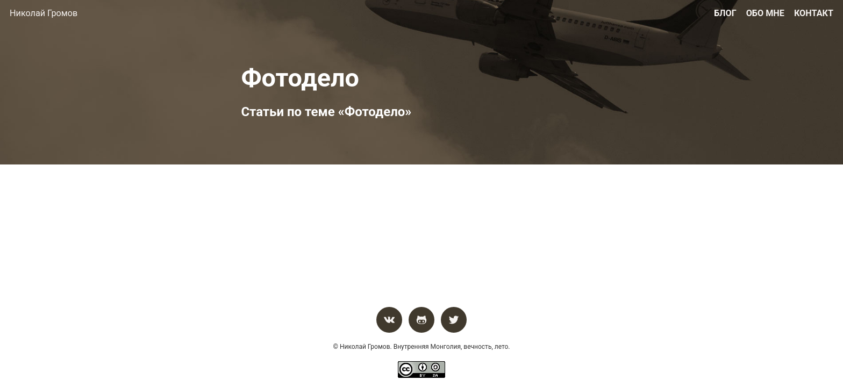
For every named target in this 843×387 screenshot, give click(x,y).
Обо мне (765, 13)
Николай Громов (43, 13)
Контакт (813, 13)
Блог (725, 13)
